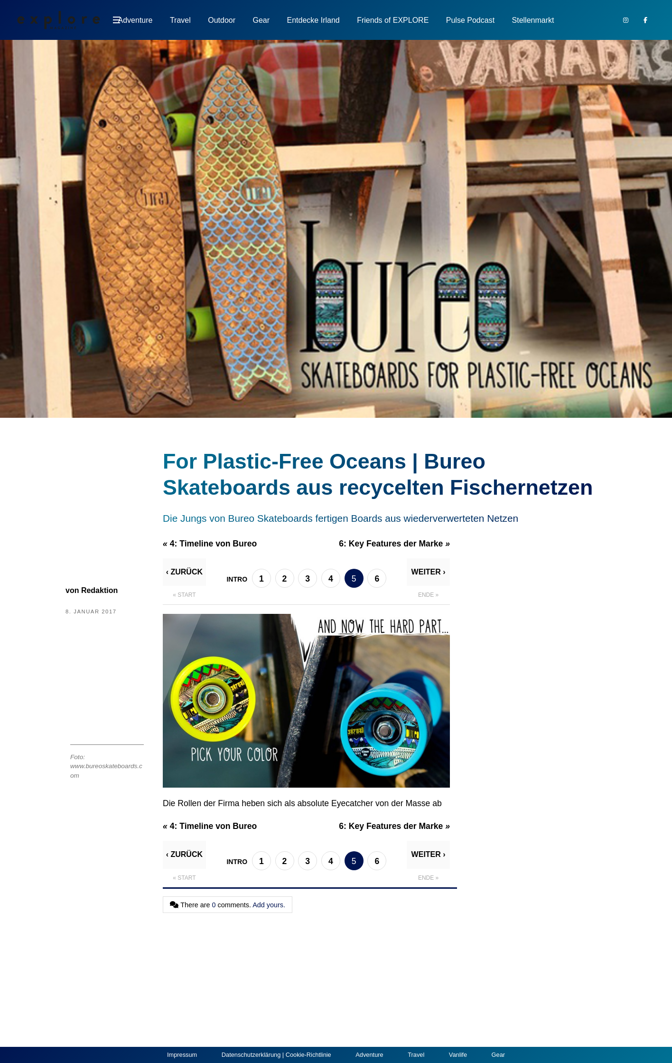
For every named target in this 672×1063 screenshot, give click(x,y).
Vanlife (458, 1054)
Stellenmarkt (533, 20)
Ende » (428, 595)
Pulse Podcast (470, 20)
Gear (261, 20)
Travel (180, 20)
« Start (184, 595)
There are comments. (227, 905)
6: (394, 543)
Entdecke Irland (313, 20)
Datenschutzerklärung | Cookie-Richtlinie (276, 1054)
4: (210, 543)
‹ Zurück (184, 572)
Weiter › (428, 572)
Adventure (135, 20)
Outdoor (221, 20)
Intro (236, 579)
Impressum (182, 1054)
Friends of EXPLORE (393, 20)
